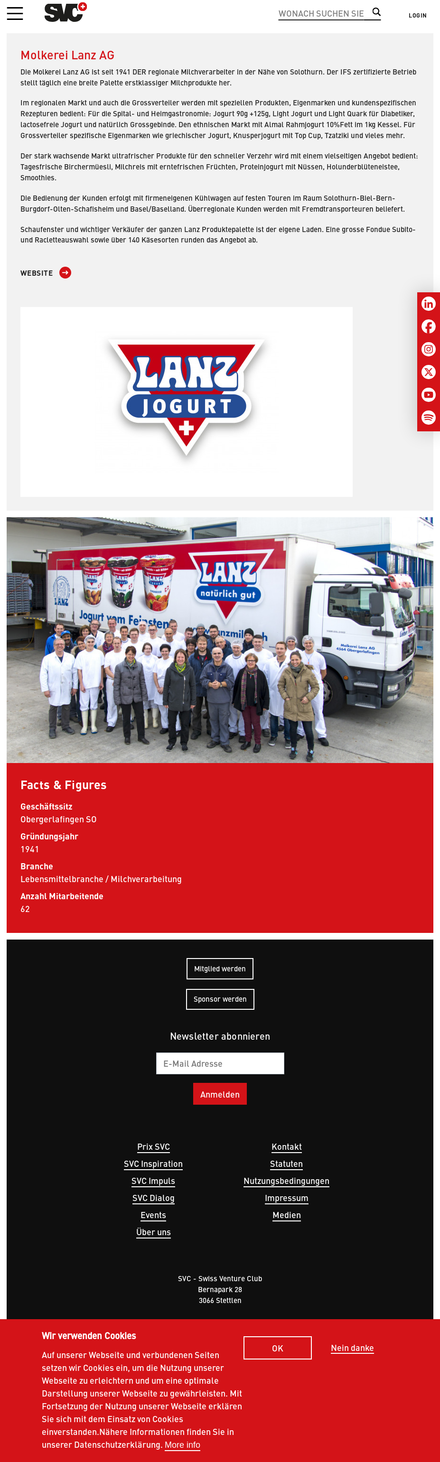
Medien (286, 1214)
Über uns (153, 1232)
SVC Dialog (153, 1197)
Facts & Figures (63, 784)
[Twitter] (428, 372)
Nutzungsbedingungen (286, 1180)
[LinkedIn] (428, 304)
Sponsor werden (220, 999)
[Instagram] (428, 349)
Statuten (286, 1163)
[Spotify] (428, 417)
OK (277, 1352)
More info (182, 1449)
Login (418, 15)
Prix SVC (153, 1146)
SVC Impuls (153, 1180)
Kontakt (286, 1146)
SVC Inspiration (153, 1163)
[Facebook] (428, 326)
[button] (15, 14)
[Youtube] (428, 395)
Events (153, 1214)
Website (36, 273)
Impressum (287, 1197)
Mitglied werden (220, 968)
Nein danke (352, 1352)
